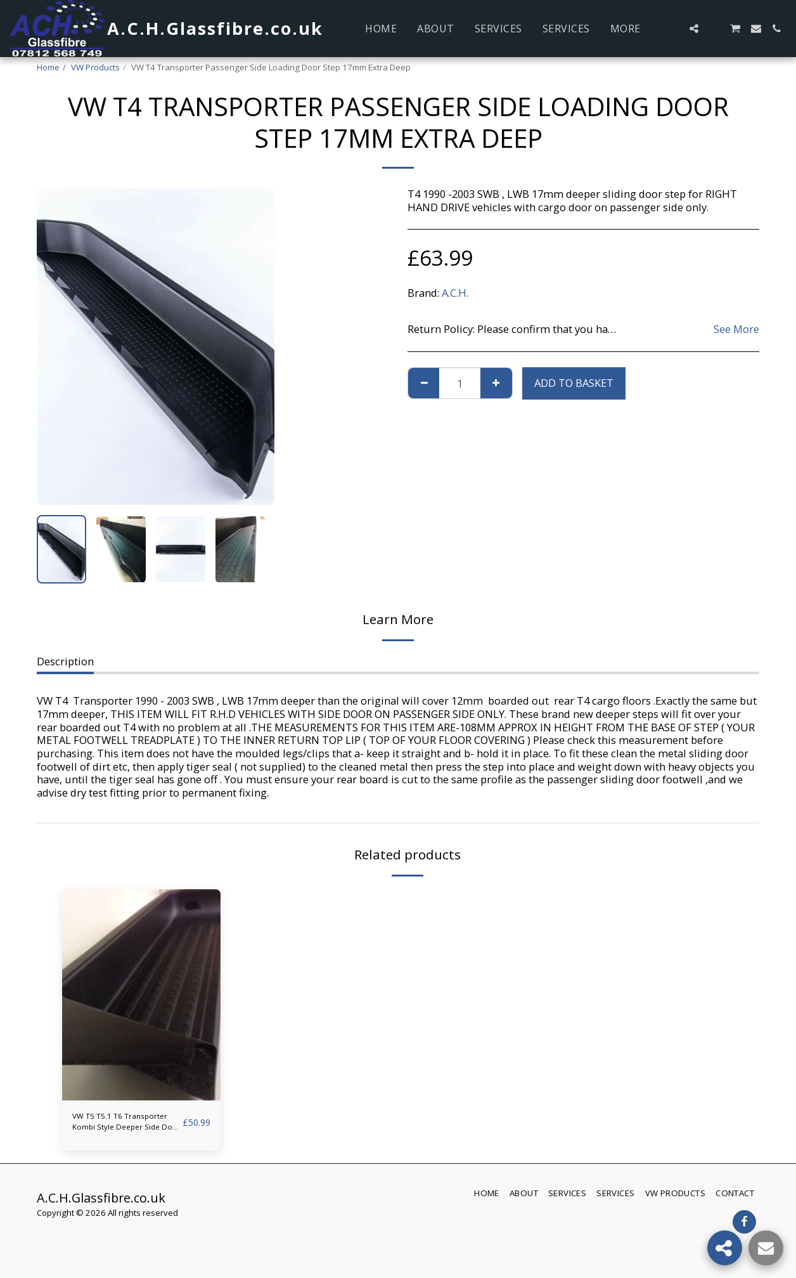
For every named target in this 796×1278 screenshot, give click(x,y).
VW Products (95, 67)
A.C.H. (455, 292)
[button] (673, 28)
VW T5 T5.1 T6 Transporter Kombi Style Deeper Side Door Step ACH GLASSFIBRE (119, 1126)
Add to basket (573, 382)
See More (736, 329)
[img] (141, 994)
